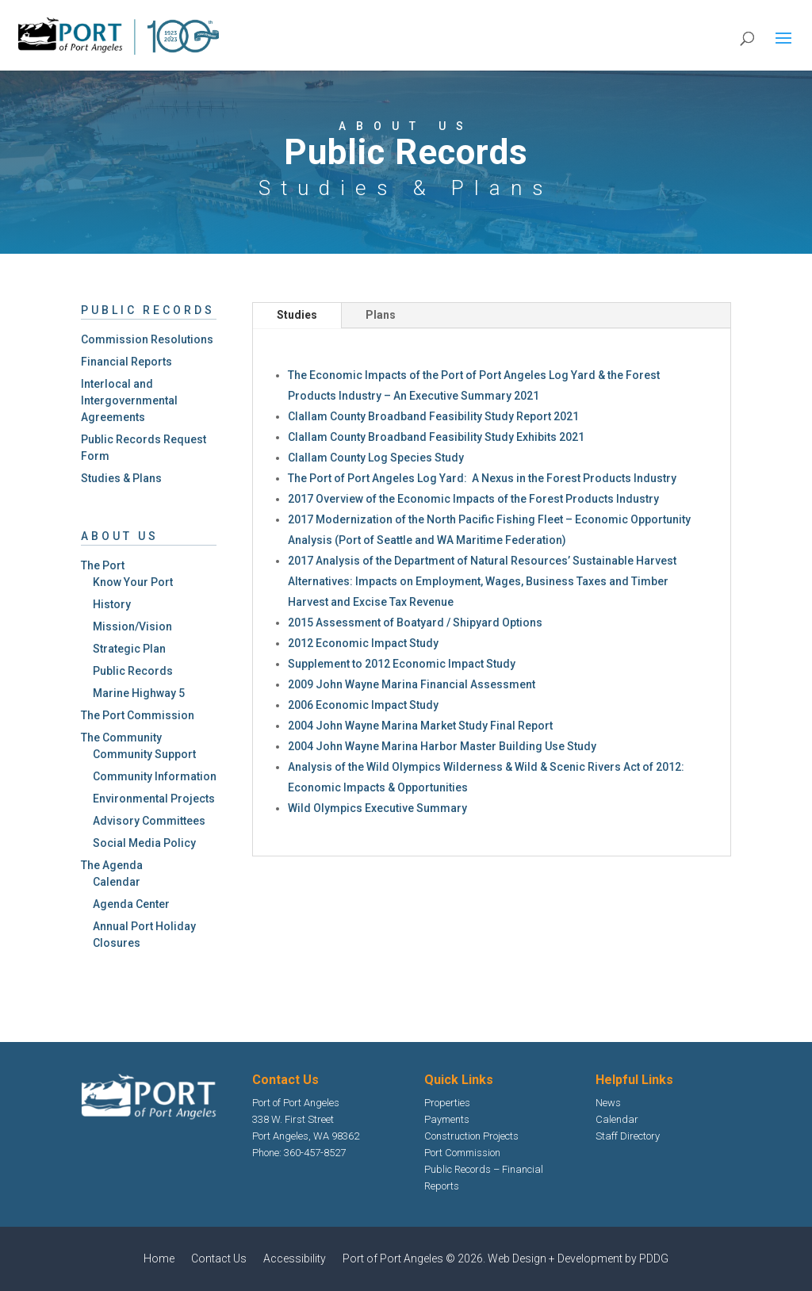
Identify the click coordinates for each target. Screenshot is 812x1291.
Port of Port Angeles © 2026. (415, 1258)
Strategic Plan (129, 648)
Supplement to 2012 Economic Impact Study (401, 663)
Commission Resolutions (147, 339)
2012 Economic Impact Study (363, 643)
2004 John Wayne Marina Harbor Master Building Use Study (442, 746)
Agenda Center (131, 904)
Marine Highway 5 (139, 693)
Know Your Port (133, 582)
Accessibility (294, 1258)
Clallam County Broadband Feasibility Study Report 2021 (433, 416)
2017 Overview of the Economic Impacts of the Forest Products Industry (473, 498)
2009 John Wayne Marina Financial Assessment (411, 684)
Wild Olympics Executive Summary (377, 808)
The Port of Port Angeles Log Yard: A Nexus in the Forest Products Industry (482, 478)
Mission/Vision (132, 626)
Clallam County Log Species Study (376, 457)
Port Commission (462, 1153)
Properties (447, 1103)
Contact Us (219, 1258)
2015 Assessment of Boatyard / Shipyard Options (415, 622)
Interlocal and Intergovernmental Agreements (129, 400)
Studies (297, 314)
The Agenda (112, 865)
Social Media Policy (144, 843)
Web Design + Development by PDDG (578, 1258)
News (608, 1103)
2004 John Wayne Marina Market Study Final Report (420, 725)
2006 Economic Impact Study (363, 705)
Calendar (116, 881)
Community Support (144, 754)
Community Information (154, 776)
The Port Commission (137, 715)
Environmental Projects (154, 798)
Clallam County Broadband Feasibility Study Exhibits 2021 (436, 437)
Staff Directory (628, 1136)
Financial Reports (126, 361)
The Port (102, 565)
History (112, 604)
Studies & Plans (121, 478)
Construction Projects (471, 1136)
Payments (446, 1119)
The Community (121, 737)
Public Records (133, 671)
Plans (381, 314)
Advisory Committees (149, 820)
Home (159, 1258)
